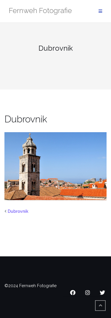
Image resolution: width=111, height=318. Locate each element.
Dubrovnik (18, 211)
